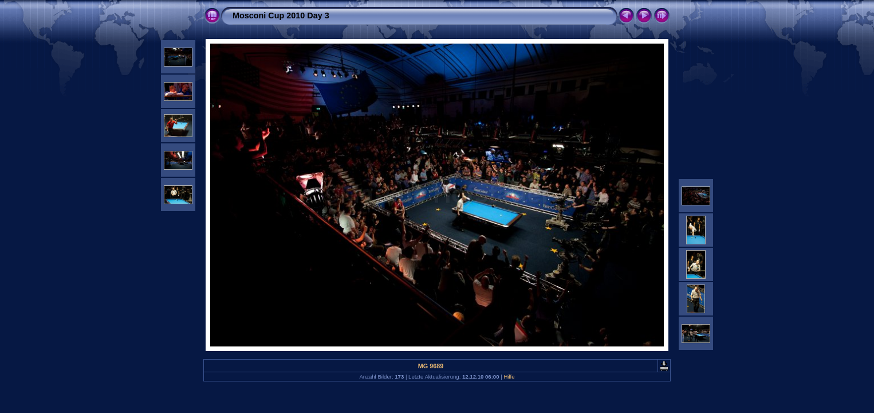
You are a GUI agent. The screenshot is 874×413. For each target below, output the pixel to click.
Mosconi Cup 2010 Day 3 (281, 15)
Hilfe (508, 376)
